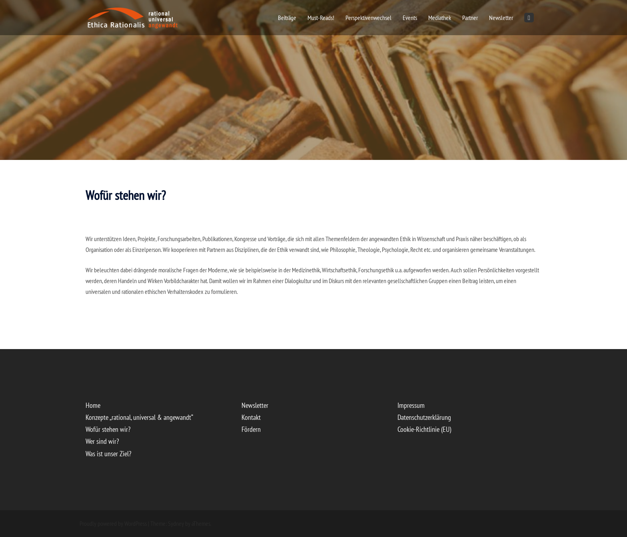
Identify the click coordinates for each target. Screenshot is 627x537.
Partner (470, 18)
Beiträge (287, 18)
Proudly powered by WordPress (113, 523)
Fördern (251, 429)
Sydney (176, 523)
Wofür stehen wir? (108, 429)
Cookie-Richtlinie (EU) (424, 429)
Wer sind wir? (102, 441)
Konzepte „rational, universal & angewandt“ (139, 417)
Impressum (411, 405)
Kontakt (251, 417)
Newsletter (501, 18)
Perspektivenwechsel (368, 18)
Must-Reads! (321, 18)
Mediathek (439, 18)
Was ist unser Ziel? (108, 453)
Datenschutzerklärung (424, 417)
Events (410, 18)
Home (93, 405)
